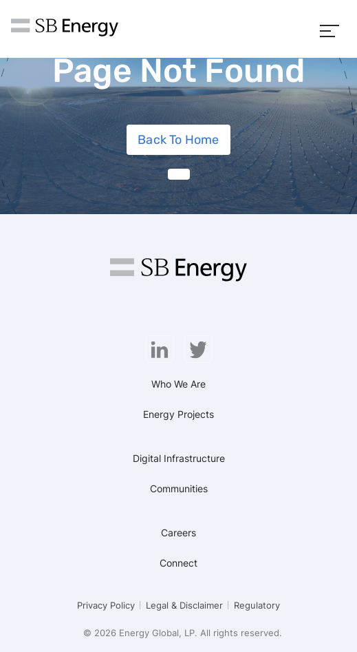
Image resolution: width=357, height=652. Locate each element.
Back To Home (178, 139)
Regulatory (257, 605)
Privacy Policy (106, 605)
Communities (179, 488)
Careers (178, 532)
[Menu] (329, 28)
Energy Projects (178, 414)
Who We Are (178, 384)
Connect (178, 563)
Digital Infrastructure (179, 458)
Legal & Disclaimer (184, 605)
